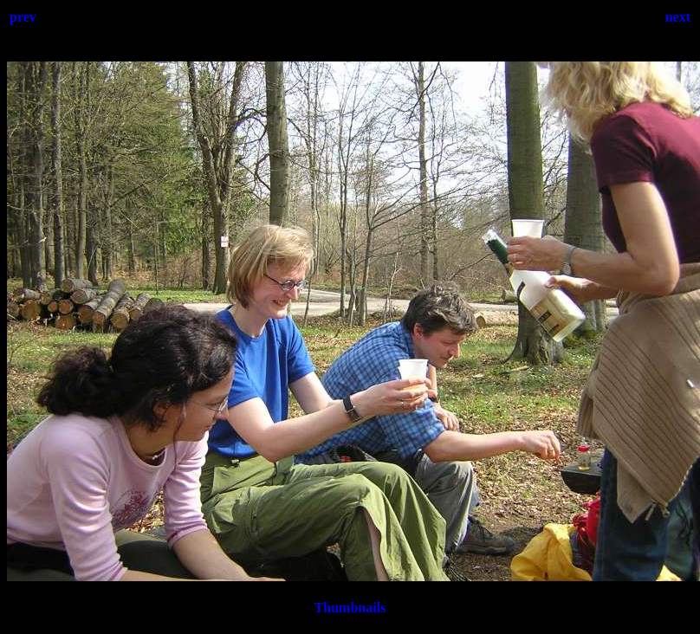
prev (23, 17)
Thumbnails (350, 607)
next (677, 17)
